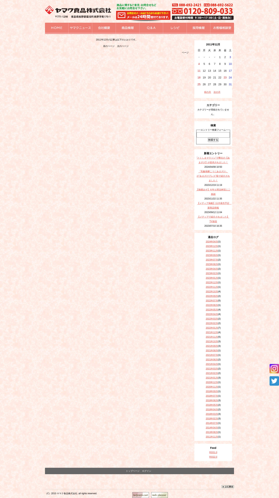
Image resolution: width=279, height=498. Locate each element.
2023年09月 (212, 255)
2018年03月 (212, 414)
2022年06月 (212, 305)
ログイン (146, 471)
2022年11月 (212, 287)
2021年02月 (212, 373)
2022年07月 (212, 300)
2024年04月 (212, 241)
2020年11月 (212, 387)
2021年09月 (212, 346)
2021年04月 (212, 364)
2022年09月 (212, 296)
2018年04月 (212, 409)
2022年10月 (212, 291)
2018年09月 (212, 391)
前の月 (207, 92)
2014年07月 (212, 423)
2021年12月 (212, 332)
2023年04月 (212, 269)
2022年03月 (212, 318)
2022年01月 (212, 328)
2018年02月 (212, 418)
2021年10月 (212, 341)
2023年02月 (212, 273)
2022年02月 (212, 323)
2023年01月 (212, 278)
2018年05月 (212, 405)
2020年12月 (212, 382)
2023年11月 (212, 250)
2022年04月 (212, 314)
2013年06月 (212, 432)
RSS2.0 (213, 457)
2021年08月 (212, 350)
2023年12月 (212, 246)
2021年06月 (212, 359)
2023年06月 (212, 264)
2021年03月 (212, 368)
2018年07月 (212, 396)
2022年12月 (212, 282)
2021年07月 (212, 355)
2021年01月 (212, 377)
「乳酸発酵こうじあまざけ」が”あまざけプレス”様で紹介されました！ (213, 176)
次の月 (217, 92)
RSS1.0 (213, 452)
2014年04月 (212, 427)
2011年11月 (212, 436)
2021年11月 (212, 337)
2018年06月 (212, 400)
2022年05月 (212, 309)
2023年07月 (212, 259)
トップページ (133, 471)
